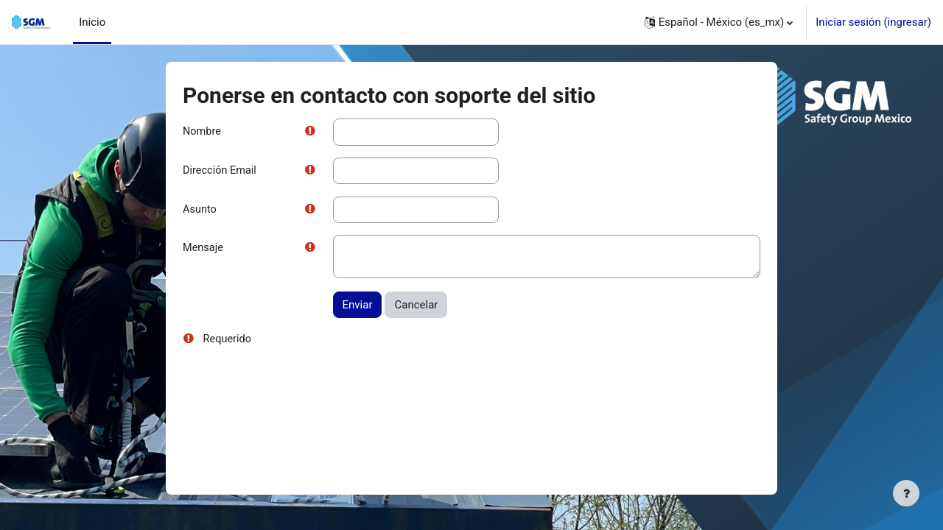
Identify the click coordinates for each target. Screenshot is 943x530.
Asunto (200, 210)
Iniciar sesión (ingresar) (873, 22)
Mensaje (204, 250)
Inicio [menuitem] (92, 22)
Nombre (202, 131)
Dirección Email (221, 171)
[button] (719, 22)
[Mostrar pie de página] (906, 493)
